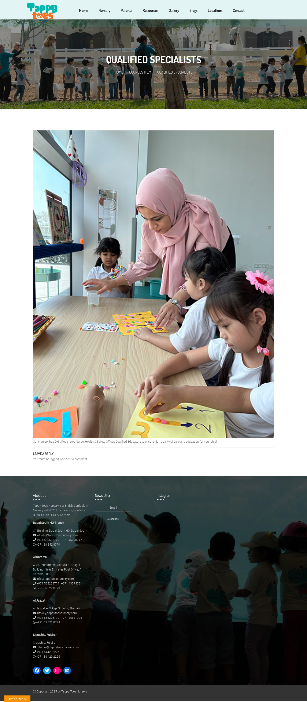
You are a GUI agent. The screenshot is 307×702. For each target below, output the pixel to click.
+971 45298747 (71, 540)
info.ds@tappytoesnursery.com (57, 536)
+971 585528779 (48, 540)
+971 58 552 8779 (48, 545)
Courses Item (140, 73)
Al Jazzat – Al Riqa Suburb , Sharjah (56, 609)
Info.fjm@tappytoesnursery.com (58, 648)
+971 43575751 (71, 584)
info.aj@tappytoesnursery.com (57, 614)
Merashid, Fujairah (45, 643)
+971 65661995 (71, 618)
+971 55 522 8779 (48, 589)
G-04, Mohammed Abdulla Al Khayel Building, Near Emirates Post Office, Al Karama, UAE (57, 570)
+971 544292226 (48, 652)
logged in (56, 460)
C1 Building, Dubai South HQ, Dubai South (60, 531)
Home (119, 73)
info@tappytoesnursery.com (55, 579)
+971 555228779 (48, 584)
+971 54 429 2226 (48, 657)
